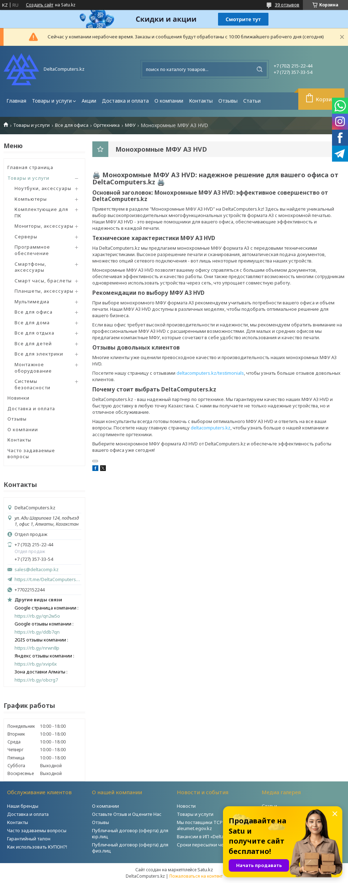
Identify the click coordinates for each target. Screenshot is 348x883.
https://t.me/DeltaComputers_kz (48, 579)
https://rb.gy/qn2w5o (37, 616)
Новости (186, 806)
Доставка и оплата (125, 100)
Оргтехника (106, 125)
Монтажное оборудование (33, 367)
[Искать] (259, 69)
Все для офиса (71, 125)
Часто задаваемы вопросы (36, 830)
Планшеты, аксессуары (44, 291)
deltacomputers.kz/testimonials (210, 373)
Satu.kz (205, 869)
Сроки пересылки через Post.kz (213, 844)
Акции (89, 100)
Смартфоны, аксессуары (30, 267)
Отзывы (228, 100)
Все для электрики (39, 354)
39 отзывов (287, 4)
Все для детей (33, 343)
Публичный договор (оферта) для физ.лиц (130, 847)
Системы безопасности (32, 384)
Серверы (26, 236)
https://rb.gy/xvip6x (36, 664)
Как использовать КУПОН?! (37, 847)
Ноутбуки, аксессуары (43, 188)
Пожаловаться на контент (196, 876)
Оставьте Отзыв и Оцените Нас (127, 814)
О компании (168, 100)
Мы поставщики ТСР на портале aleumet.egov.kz (213, 825)
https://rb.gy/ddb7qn (37, 632)
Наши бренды (22, 806)
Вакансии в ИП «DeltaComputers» (213, 836)
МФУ (130, 125)
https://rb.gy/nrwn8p (37, 648)
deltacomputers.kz (210, 427)
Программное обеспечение (32, 250)
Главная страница (30, 167)
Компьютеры (31, 199)
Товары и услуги (52, 100)
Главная (16, 100)
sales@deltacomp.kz (37, 570)
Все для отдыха (34, 333)
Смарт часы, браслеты (43, 280)
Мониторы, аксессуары (44, 226)
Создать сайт (39, 4)
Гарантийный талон (28, 838)
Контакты (201, 100)
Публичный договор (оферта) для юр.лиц (130, 833)
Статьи (252, 100)
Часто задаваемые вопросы (31, 453)
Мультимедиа (32, 301)
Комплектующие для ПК (41, 212)
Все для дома (32, 322)
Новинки (18, 398)
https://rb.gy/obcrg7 (36, 680)
